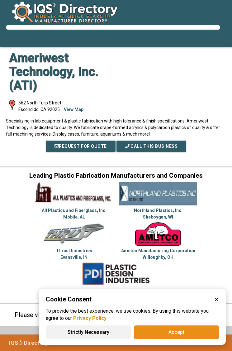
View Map (73, 109)
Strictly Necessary (88, 332)
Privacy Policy (90, 318)
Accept (176, 332)
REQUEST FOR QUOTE (80, 146)
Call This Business (151, 146)
